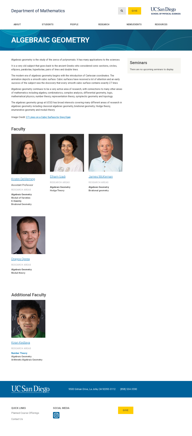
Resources (161, 24)
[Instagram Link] (56, 417)
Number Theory (19, 353)
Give (134, 10)
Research (103, 24)
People (74, 24)
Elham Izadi (58, 176)
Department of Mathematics (38, 10)
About (17, 24)
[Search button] (122, 11)
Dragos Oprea (20, 259)
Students (47, 24)
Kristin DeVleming (23, 179)
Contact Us (17, 419)
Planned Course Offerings (25, 413)
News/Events (134, 24)
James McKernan (101, 176)
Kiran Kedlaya (20, 342)
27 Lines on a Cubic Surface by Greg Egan (48, 117)
